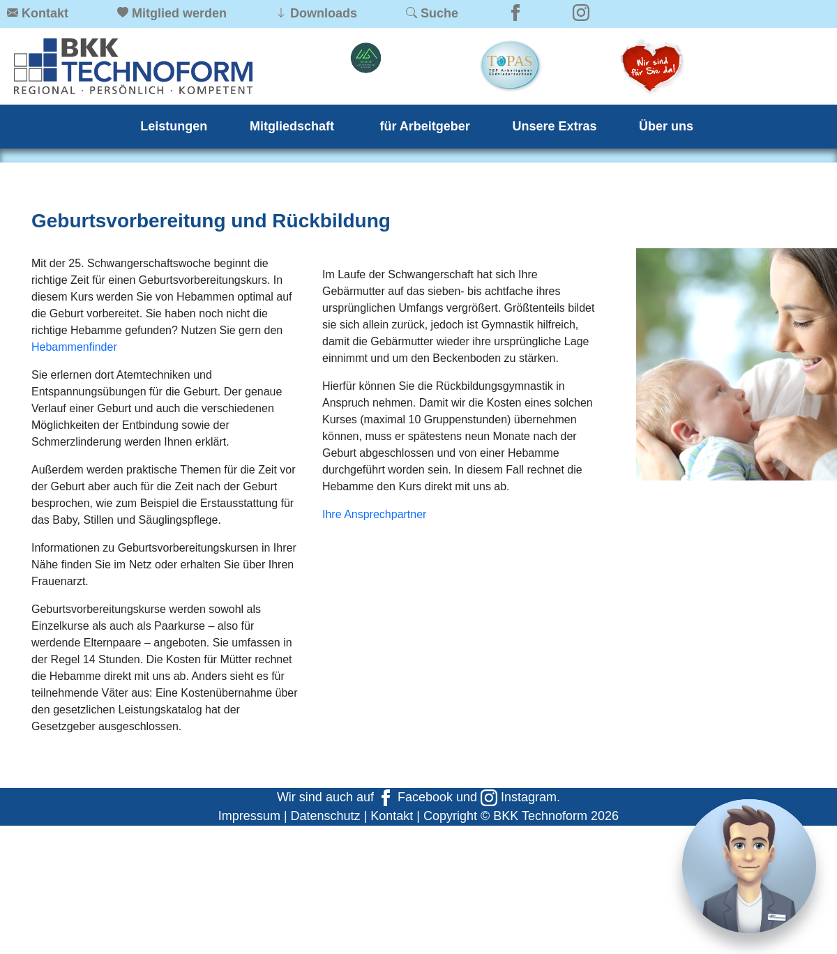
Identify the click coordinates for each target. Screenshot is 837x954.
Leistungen (173, 126)
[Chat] (749, 866)
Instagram (519, 797)
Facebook (415, 797)
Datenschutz (326, 816)
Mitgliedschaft (294, 126)
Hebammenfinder (74, 347)
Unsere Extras (554, 126)
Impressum (249, 816)
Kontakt (391, 816)
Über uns (666, 126)
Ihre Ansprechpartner (374, 514)
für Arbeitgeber (425, 126)
